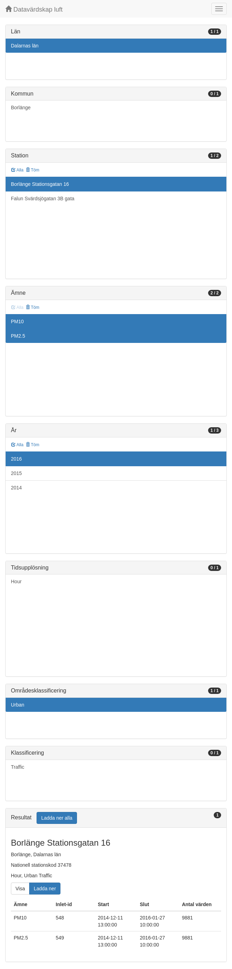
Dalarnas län (25, 45)
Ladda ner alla (56, 818)
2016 (16, 459)
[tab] (116, 818)
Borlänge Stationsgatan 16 (40, 184)
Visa (20, 888)
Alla (17, 170)
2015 (16, 473)
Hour (16, 581)
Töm (32, 170)
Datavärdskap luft (34, 9)
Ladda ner (45, 888)
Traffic (17, 767)
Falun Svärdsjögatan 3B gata (43, 198)
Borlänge (21, 107)
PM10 (17, 321)
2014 (16, 487)
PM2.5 (18, 336)
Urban (17, 705)
